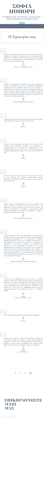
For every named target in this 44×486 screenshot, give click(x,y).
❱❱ (30, 373)
